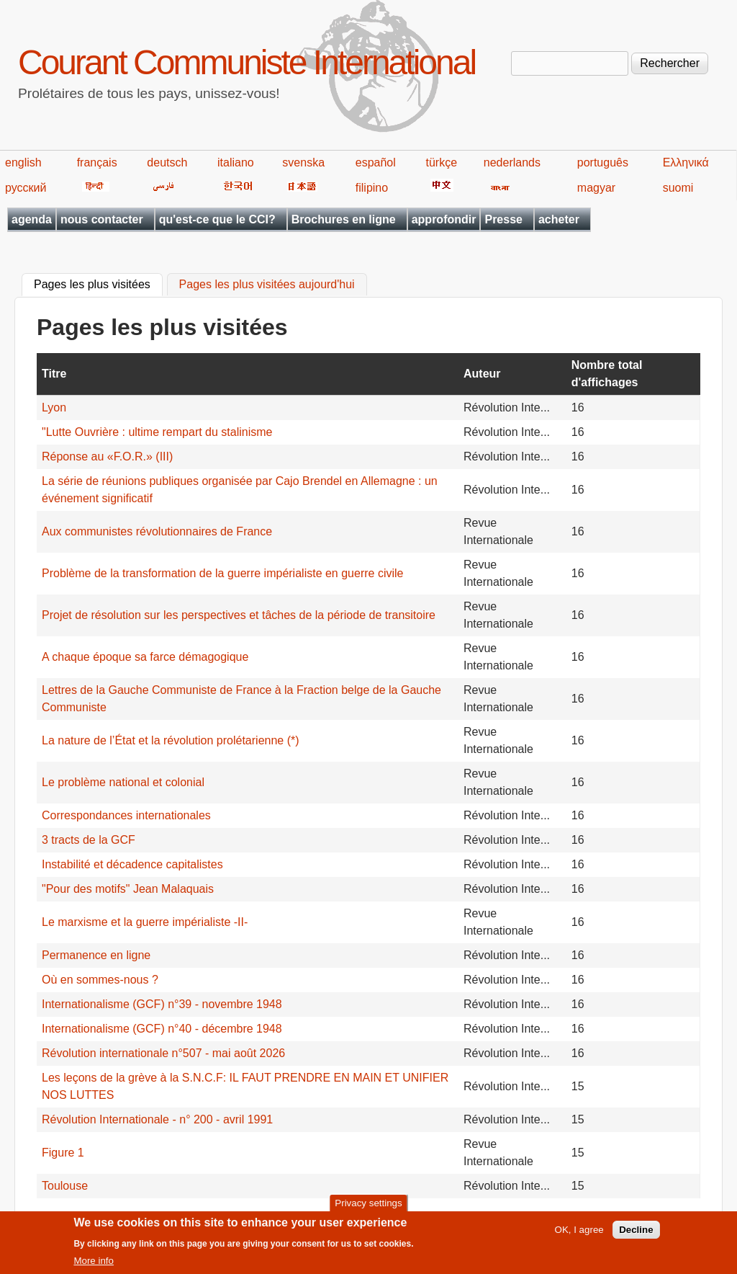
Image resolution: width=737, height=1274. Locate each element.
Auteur (482, 374)
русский (25, 188)
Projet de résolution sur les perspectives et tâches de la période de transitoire (238, 615)
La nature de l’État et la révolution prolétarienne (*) (170, 740)
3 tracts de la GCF (88, 840)
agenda (32, 219)
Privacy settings (368, 1207)
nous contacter (101, 219)
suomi (678, 188)
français (97, 162)
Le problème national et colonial (123, 782)
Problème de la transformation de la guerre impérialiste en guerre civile (222, 573)
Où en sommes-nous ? (100, 980)
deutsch (167, 162)
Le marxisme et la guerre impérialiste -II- (145, 922)
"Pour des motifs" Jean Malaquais (128, 889)
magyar (596, 188)
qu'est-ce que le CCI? (217, 219)
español (376, 162)
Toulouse (65, 1186)
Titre (54, 374)
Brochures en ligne (343, 219)
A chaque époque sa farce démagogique (145, 657)
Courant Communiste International (246, 62)
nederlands (512, 162)
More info (93, 1265)
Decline (636, 1234)
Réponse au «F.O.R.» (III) (107, 456)
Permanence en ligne (96, 955)
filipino (372, 188)
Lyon (54, 407)
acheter (558, 219)
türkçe (441, 162)
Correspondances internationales (126, 815)
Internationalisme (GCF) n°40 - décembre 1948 (162, 1029)
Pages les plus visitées (98, 283)
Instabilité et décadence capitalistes (132, 864)
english (23, 162)
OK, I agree (579, 1234)
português (602, 162)
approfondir (444, 219)
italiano (235, 162)
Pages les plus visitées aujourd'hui (267, 285)
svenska (303, 162)
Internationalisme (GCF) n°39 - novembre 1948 (162, 1004)
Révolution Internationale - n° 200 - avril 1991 (157, 1119)
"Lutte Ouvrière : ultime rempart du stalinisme (157, 432)
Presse (503, 219)
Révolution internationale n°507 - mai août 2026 (163, 1053)
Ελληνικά (686, 162)
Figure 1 (63, 1152)
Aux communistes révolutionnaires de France (157, 531)
